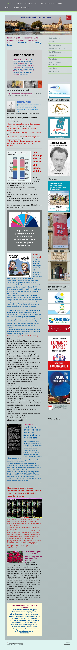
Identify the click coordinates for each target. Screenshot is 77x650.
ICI (16, 130)
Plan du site (20, 643)
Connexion (68, 642)
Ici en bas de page (26, 126)
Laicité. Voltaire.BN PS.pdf (59, 407)
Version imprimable (12, 643)
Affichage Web (67, 644)
